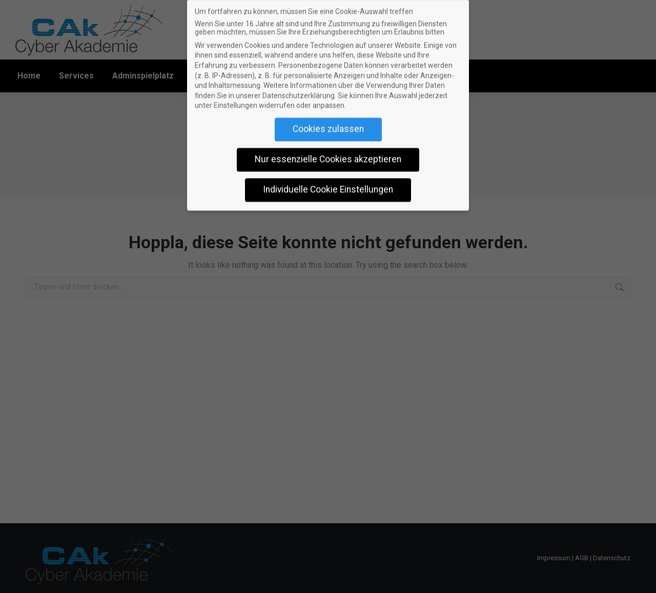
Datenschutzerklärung (298, 90)
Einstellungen (235, 99)
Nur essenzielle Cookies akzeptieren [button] (328, 153)
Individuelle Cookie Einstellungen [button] (328, 184)
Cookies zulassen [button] (328, 123)
